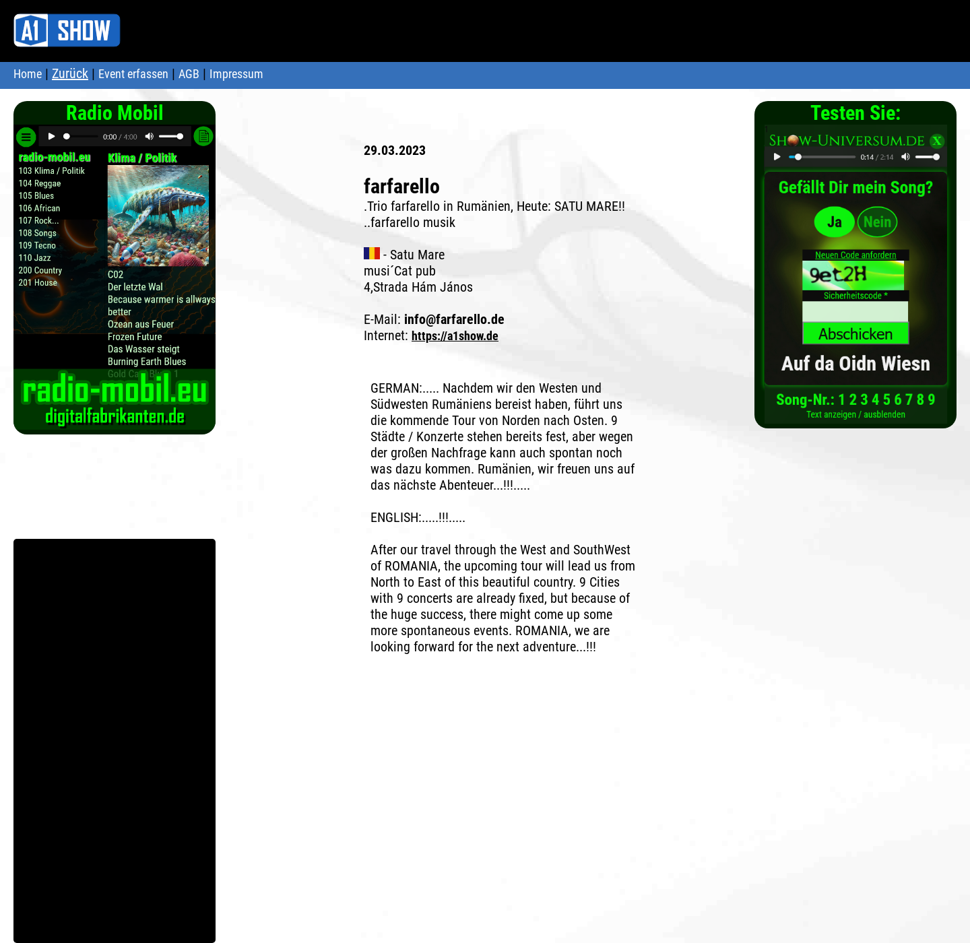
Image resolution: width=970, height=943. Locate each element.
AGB (189, 74)
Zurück (70, 73)
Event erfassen (133, 74)
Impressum (236, 74)
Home (27, 74)
